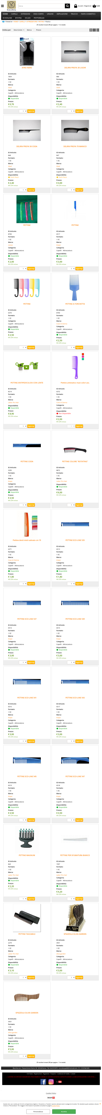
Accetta (64, 1112)
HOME (5, 15)
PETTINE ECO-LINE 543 (75, 701)
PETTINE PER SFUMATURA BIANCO (75, 859)
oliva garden (61, 958)
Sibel (10, 91)
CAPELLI (14, 15)
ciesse (10, 249)
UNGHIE (50, 15)
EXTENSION (25, 15)
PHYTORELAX (39, 21)
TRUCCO (74, 15)
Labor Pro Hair (13, 406)
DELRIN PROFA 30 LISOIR (75, 71)
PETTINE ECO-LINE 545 (26, 780)
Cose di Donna (61, 328)
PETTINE (26, 229)
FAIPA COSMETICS (88, 15)
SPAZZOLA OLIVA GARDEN (75, 938)
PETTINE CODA (27, 465)
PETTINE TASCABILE (26, 938)
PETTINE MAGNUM (27, 859)
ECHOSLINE (7, 21)
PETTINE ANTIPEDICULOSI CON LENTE (27, 386)
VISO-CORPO (38, 15)
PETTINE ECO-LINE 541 (26, 701)
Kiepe (58, 249)
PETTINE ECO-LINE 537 (26, 623)
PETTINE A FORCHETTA (75, 308)
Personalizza (38, 1112)
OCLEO (27, 21)
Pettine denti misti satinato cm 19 (27, 544)
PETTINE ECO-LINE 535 (75, 544)
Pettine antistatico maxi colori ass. (75, 386)
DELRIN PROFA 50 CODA (26, 150)
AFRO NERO (27, 71)
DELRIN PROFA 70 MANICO (75, 150)
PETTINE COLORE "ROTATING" (75, 465)
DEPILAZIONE (62, 15)
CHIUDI (100, 1104)
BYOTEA (18, 21)
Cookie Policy (56, 1105)
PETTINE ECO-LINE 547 (75, 780)
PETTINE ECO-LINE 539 (75, 623)
